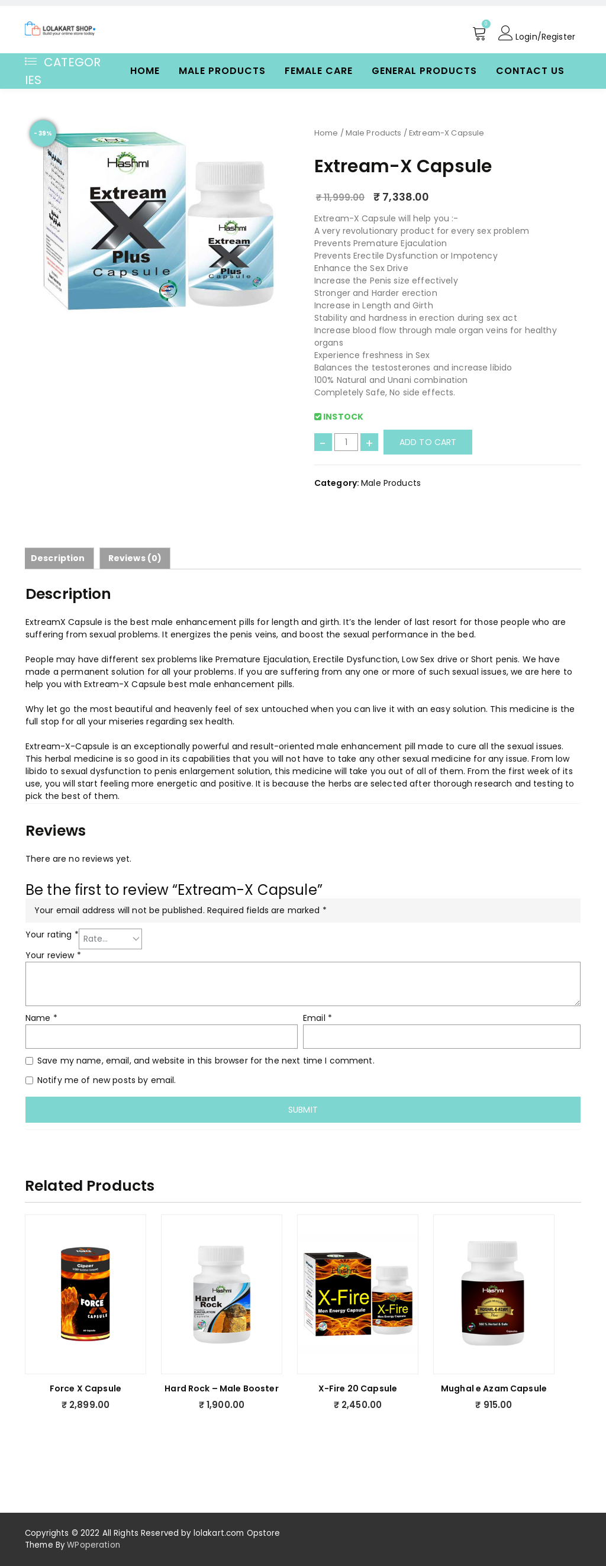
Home (145, 71)
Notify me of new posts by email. (106, 1080)
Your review (53, 955)
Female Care (319, 71)
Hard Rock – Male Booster (221, 1388)
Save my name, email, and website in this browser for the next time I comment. (206, 1060)
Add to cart (428, 442)
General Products (424, 71)
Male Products (222, 71)
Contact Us (530, 71)
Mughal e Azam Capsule (494, 1388)
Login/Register (536, 33)
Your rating (52, 934)
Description (58, 558)
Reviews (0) (135, 558)
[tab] (58, 558)
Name (41, 1018)
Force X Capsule (85, 1388)
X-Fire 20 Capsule (357, 1388)
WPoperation (93, 1545)
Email (317, 1018)
